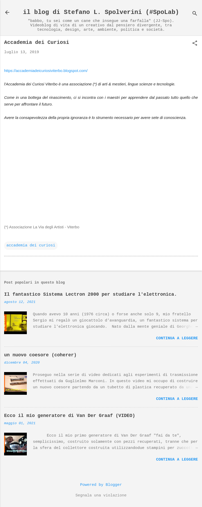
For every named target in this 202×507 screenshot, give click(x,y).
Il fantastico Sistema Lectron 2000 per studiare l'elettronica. (90, 294)
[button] (195, 43)
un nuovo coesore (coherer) (40, 355)
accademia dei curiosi (30, 245)
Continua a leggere (177, 338)
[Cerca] (195, 14)
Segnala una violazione (100, 495)
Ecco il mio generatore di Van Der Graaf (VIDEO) (69, 415)
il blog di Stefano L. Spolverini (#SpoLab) (101, 12)
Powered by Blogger (101, 485)
